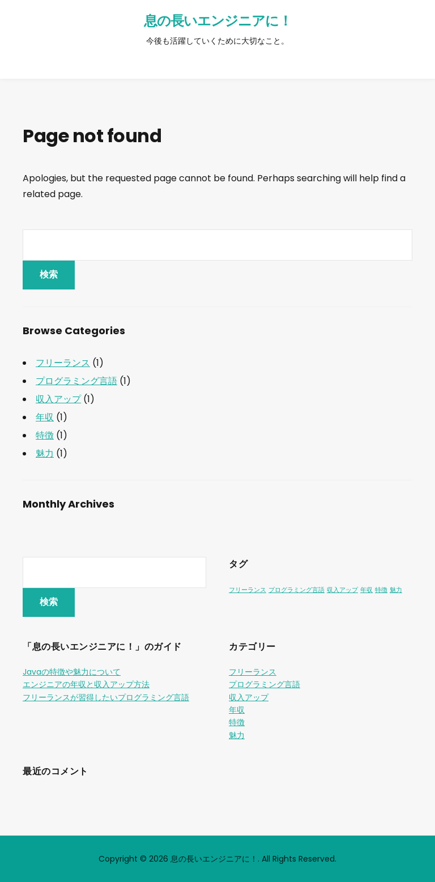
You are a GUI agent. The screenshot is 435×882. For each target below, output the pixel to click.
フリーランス (63, 362)
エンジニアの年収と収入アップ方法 (86, 684)
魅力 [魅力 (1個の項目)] (396, 590)
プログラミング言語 (76, 380)
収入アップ (58, 399)
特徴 (45, 435)
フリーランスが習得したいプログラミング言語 (106, 697)
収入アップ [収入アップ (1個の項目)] (342, 590)
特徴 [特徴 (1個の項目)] (381, 590)
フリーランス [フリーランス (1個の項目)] (247, 590)
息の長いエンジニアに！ (218, 20)
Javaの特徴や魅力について (72, 672)
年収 (45, 417)
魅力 (45, 453)
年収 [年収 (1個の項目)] (366, 590)
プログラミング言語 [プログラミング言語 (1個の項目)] (296, 590)
